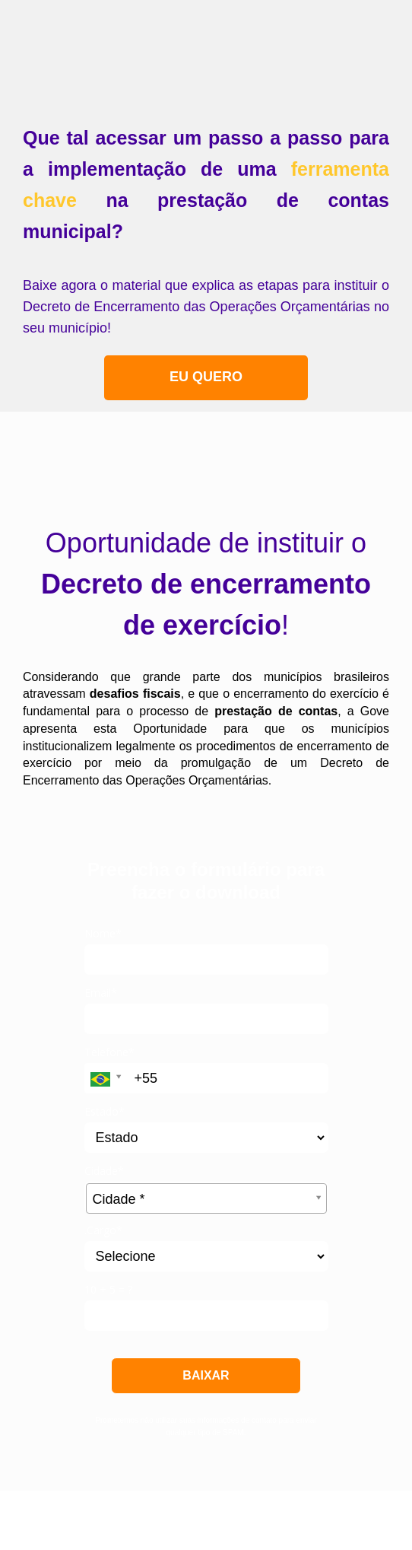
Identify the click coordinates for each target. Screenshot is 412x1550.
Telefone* (109, 1052)
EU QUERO (206, 376)
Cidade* (104, 1171)
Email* (100, 993)
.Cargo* (103, 1230)
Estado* (104, 1112)
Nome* (103, 934)
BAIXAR (205, 1375)
